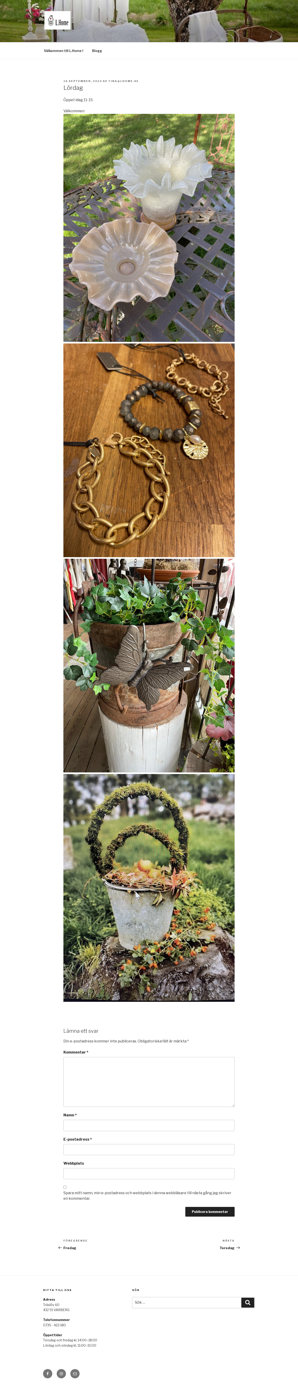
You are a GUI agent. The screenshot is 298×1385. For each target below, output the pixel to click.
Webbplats (73, 1163)
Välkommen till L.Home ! (63, 51)
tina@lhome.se (123, 81)
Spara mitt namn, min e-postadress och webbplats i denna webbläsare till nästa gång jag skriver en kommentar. (147, 1196)
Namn (70, 1115)
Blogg (97, 51)
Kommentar (75, 1052)
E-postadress (77, 1139)
